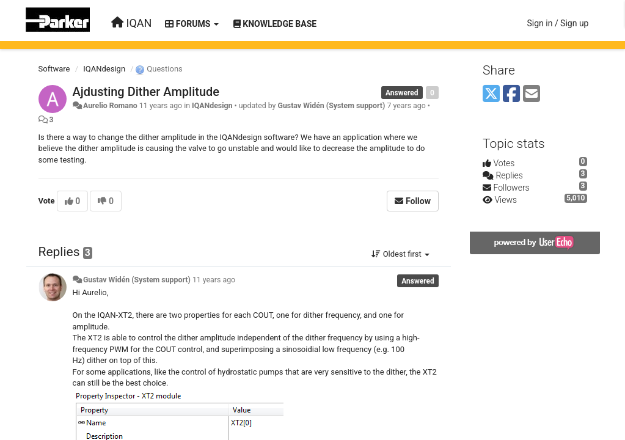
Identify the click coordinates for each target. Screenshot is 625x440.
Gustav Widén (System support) (331, 105)
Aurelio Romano (110, 105)
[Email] (531, 94)
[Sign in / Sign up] (557, 23)
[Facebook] (511, 94)
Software (54, 68)
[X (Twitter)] (491, 94)
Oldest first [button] (400, 253)
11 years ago (213, 280)
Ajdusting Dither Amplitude (146, 91)
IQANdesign (104, 68)
